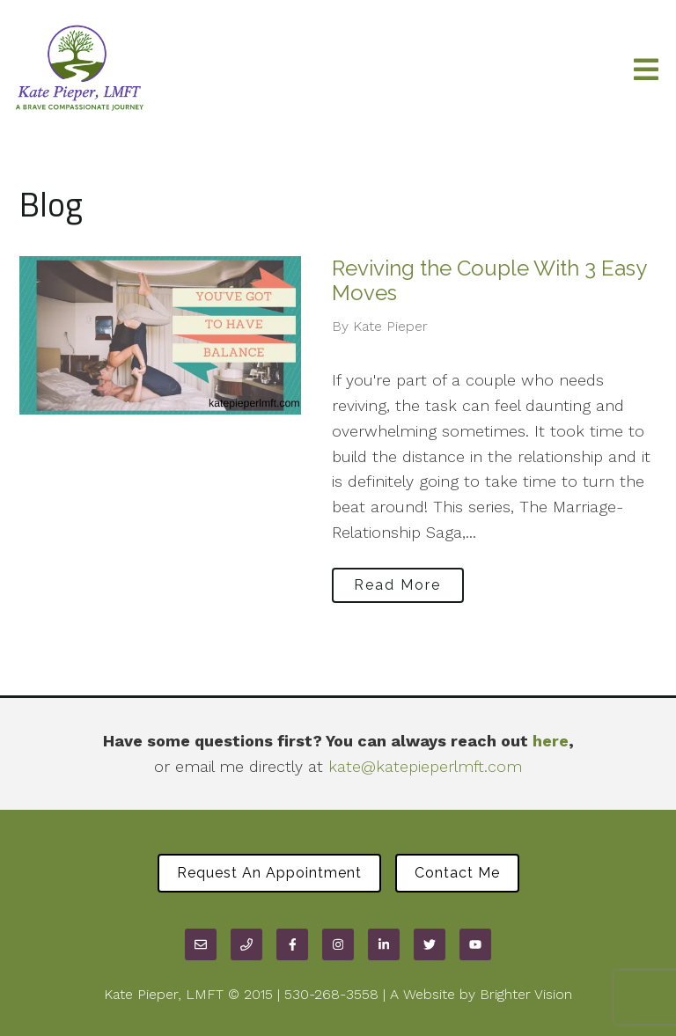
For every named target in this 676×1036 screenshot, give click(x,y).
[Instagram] (338, 944)
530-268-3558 (331, 994)
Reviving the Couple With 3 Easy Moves (489, 280)
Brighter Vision (526, 994)
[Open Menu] (646, 70)
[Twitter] (429, 944)
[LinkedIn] (384, 944)
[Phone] (246, 944)
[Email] (201, 944)
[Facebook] (292, 944)
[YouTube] (475, 944)
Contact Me (457, 872)
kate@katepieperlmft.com (425, 766)
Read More (397, 585)
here (551, 740)
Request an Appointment (269, 872)
